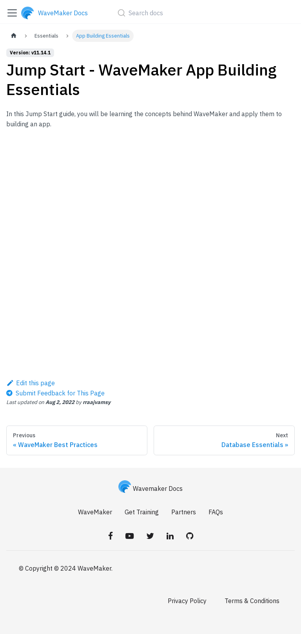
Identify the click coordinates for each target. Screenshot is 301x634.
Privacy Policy (187, 601)
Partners (183, 512)
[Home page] (13, 36)
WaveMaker (95, 512)
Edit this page (30, 383)
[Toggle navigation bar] (12, 13)
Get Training (142, 512)
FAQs (216, 512)
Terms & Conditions (252, 601)
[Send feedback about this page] (55, 393)
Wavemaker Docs (150, 488)
